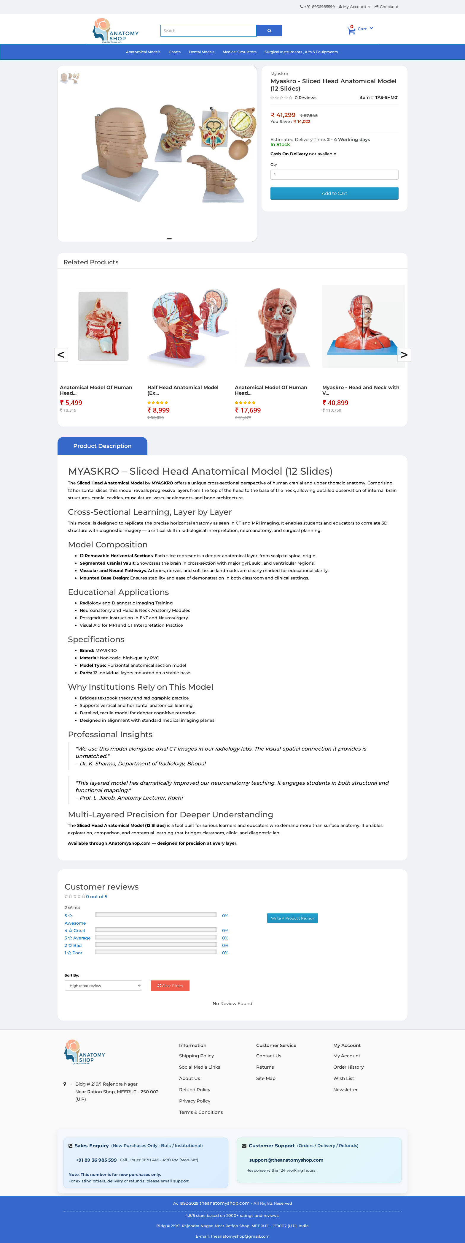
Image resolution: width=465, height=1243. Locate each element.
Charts (175, 52)
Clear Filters (170, 985)
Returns (265, 1067)
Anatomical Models (143, 52)
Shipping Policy (196, 1056)
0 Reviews (305, 97)
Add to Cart (334, 193)
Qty (273, 164)
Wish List (343, 1078)
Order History (348, 1067)
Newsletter (345, 1089)
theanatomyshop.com (225, 1203)
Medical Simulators (240, 52)
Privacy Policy (194, 1101)
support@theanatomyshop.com (286, 1160)
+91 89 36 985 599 (96, 1160)
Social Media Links (199, 1067)
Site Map (266, 1078)
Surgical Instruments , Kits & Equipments (301, 52)
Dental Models (201, 52)
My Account (346, 1056)
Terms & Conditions (201, 1112)
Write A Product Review (292, 918)
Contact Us (268, 1056)
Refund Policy (194, 1089)
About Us (189, 1078)
